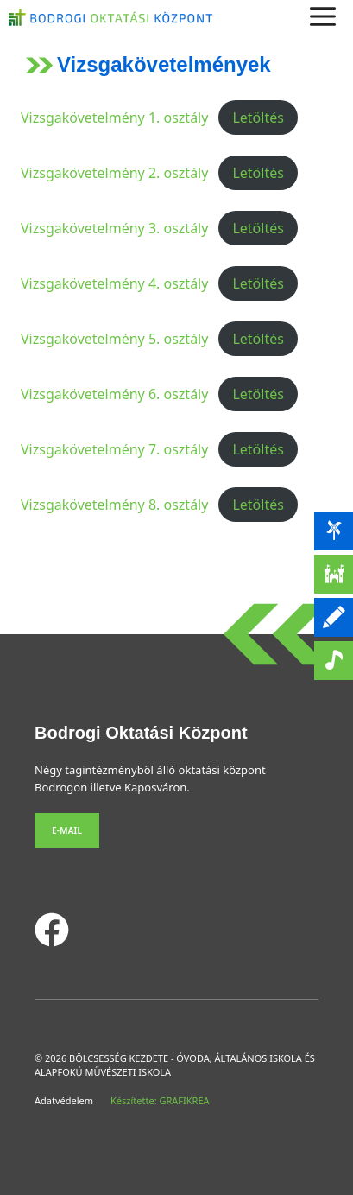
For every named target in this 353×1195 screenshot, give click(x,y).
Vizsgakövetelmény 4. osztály (114, 283)
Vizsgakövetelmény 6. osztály (114, 394)
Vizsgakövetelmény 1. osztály (114, 117)
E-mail (67, 830)
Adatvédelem (64, 1100)
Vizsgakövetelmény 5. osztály (114, 338)
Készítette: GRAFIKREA (160, 1100)
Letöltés (257, 117)
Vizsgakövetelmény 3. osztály (114, 228)
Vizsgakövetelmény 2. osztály (114, 172)
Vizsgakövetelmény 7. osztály (114, 449)
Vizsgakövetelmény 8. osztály (114, 504)
